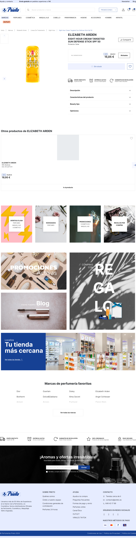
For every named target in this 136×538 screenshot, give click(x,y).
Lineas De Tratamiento (38, 30)
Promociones (108, 10)
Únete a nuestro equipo (52, 500)
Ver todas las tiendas (14, 359)
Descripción (75, 90)
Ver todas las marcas (68, 413)
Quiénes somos (49, 496)
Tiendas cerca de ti (113, 496)
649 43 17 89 (110, 503)
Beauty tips (74, 104)
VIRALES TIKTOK (79, 518)
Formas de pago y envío (82, 503)
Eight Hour (52, 30)
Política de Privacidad (112, 533)
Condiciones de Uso (94, 533)
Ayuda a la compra (80, 496)
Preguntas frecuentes (81, 500)
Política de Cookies (129, 533)
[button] (134, 10)
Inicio (2, 30)
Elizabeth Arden (22, 30)
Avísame (124, 55)
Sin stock (96, 66)
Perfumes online (79, 507)
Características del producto (82, 97)
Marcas (10, 30)
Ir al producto (68, 187)
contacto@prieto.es (114, 500)
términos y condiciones (69, 471)
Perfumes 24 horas (50, 510)
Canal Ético (77, 510)
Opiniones (74, 111)
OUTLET (76, 514)
